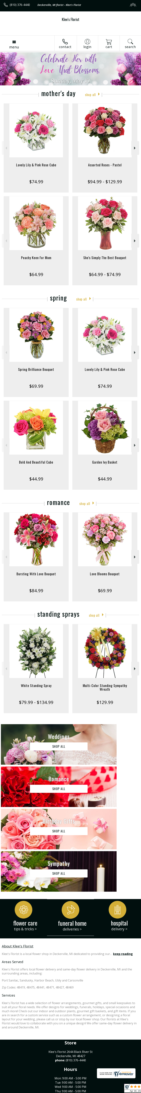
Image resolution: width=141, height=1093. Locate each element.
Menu (14, 47)
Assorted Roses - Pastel (105, 165)
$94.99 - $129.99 (105, 182)
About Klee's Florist (17, 861)
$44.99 (36, 479)
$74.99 (36, 182)
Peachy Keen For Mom (36, 257)
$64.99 (36, 274)
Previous (6, 148)
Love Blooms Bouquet (105, 573)
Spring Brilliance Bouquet (36, 369)
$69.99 (36, 386)
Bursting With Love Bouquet (36, 573)
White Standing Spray (36, 685)
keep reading (123, 869)
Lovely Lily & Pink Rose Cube (36, 165)
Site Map (84, 1090)
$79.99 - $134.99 (36, 702)
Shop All (90, 94)
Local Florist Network (61, 1090)
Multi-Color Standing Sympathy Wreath (105, 687)
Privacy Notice (35, 1090)
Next (135, 148)
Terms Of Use (14, 1090)
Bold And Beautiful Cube (36, 462)
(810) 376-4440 (20, 5)
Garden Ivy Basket (105, 462)
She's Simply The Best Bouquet (104, 257)
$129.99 (105, 702)
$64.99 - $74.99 (105, 274)
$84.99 (36, 590)
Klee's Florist (70, 19)
